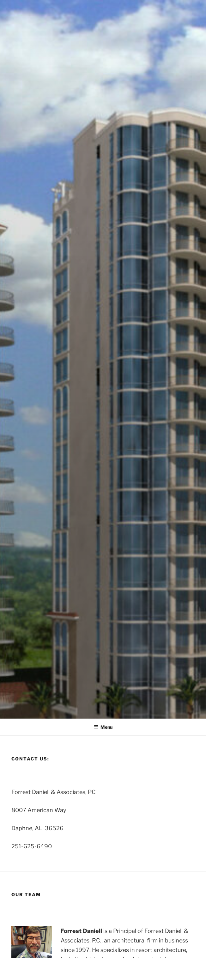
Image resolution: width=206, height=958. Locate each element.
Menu (103, 727)
